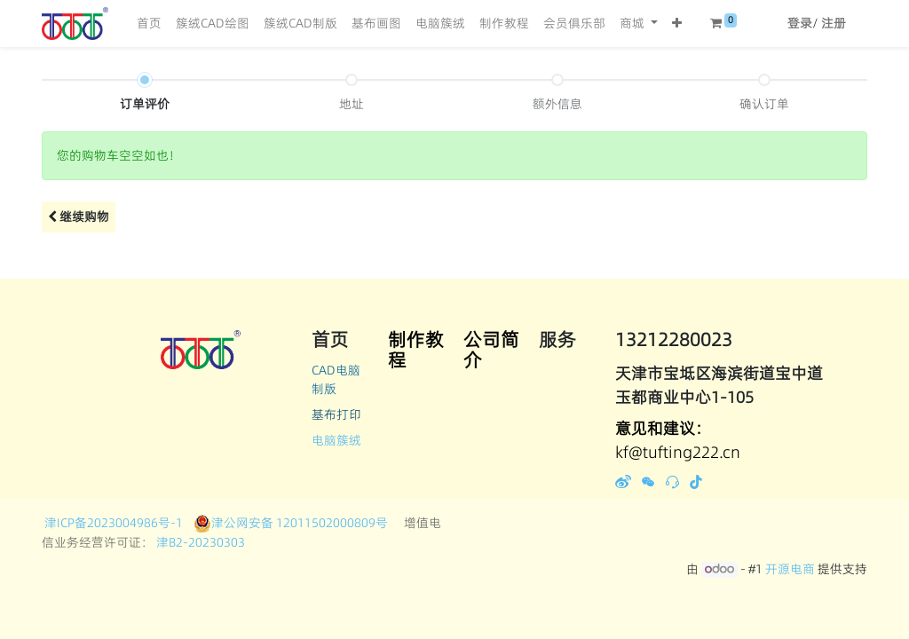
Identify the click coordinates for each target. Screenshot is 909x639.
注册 (833, 23)
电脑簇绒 (336, 440)
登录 (799, 23)
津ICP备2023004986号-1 (116, 523)
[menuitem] (149, 23)
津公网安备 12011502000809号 (291, 523)
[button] (677, 23)
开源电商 (790, 569)
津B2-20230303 (199, 542)
